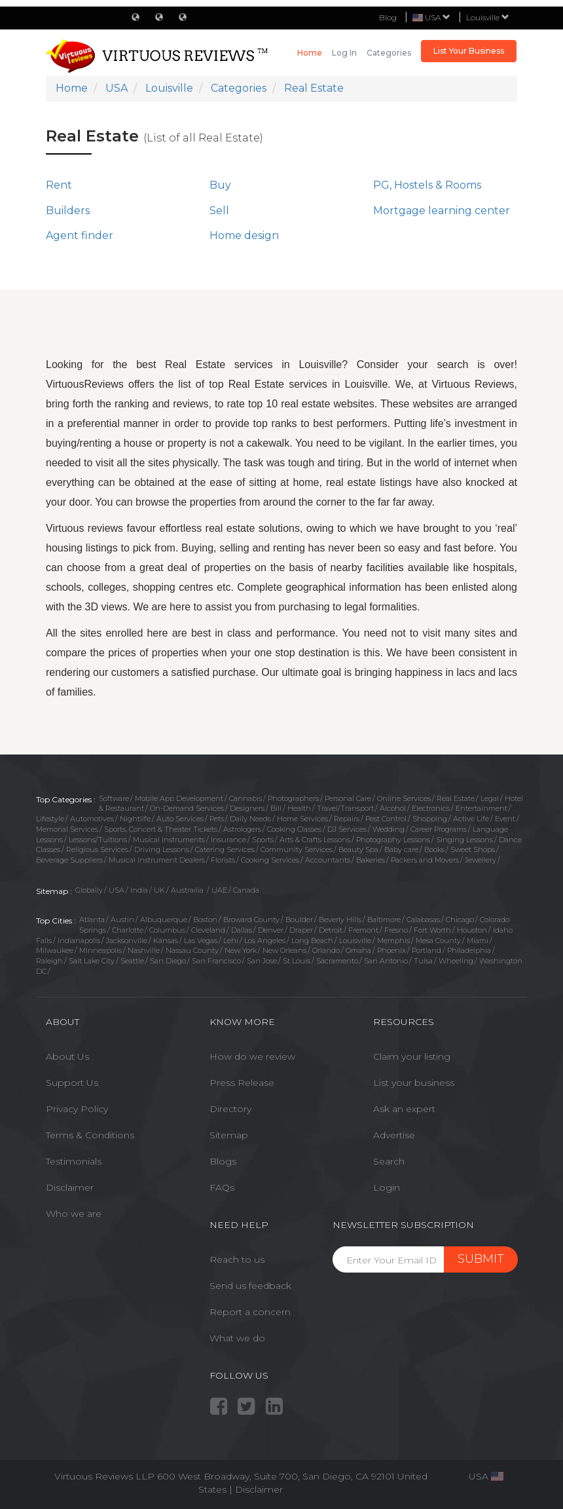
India (139, 890)
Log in (344, 53)
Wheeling (456, 960)
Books (434, 849)
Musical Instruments (169, 839)
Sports (263, 839)
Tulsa (423, 960)
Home (309, 53)
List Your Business (468, 51)
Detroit (330, 930)
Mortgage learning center (441, 210)
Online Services (404, 798)
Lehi (230, 940)
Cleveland (208, 930)
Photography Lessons (393, 839)
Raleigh (49, 960)
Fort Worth (432, 930)
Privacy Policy (77, 1109)
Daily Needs (250, 818)
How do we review (252, 1056)
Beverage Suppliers (69, 860)
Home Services (302, 818)
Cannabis (245, 798)
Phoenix (391, 950)
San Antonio (386, 960)
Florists (223, 860)
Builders (68, 210)
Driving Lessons (161, 849)
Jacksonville (126, 940)
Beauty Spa (358, 849)
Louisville (487, 17)
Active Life (471, 818)
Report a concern (250, 1312)
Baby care (401, 849)
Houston (472, 930)
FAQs (221, 1187)
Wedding (388, 829)
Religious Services (97, 849)
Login (386, 1187)
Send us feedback (250, 1286)
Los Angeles (264, 940)
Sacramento (337, 960)
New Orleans (284, 950)
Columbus (167, 930)
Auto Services (180, 818)
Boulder (299, 919)
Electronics (431, 808)
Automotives (92, 818)
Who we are (73, 1214)
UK (159, 890)
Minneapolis (100, 950)
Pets (216, 818)
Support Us (72, 1083)
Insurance (228, 839)
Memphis (393, 940)
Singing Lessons (464, 839)
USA (116, 890)
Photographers (293, 798)
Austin (122, 919)
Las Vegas (200, 940)
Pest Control (386, 818)
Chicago (460, 919)
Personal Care (348, 798)
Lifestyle (50, 818)
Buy (220, 185)
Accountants (327, 860)
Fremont (363, 930)
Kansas (165, 940)
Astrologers (242, 829)
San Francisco (216, 960)
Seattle (132, 960)
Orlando (326, 950)
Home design (244, 235)
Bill (276, 808)
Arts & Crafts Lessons (315, 839)
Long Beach (312, 940)
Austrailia (188, 890)
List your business (413, 1083)
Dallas (241, 930)
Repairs (346, 818)
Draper (301, 930)
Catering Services (225, 849)
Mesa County (438, 940)
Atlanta (92, 919)
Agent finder (79, 235)
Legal (490, 798)
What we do (237, 1338)
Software (114, 798)
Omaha (358, 950)
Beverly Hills (340, 919)
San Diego (168, 960)
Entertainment (481, 808)
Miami (477, 940)
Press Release (241, 1083)
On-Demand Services (187, 808)
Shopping (429, 818)
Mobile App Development (179, 798)
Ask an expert (404, 1109)
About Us (67, 1056)
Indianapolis (79, 940)
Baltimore (384, 919)
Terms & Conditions (90, 1135)
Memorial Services (67, 829)
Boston (205, 919)
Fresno (396, 930)
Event (505, 818)
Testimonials (73, 1161)
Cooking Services (270, 860)
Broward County (251, 919)
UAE (219, 890)
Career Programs (438, 829)
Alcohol (393, 808)
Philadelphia (469, 950)
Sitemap (228, 1135)
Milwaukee (54, 950)
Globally (89, 890)
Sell (219, 210)
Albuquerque (163, 919)
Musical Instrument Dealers (157, 860)
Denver (270, 930)
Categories (389, 53)
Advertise (394, 1135)
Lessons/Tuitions (98, 839)
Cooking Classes (294, 829)
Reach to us (236, 1259)
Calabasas (423, 919)
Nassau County (192, 950)
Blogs (222, 1161)
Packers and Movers (425, 860)
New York (241, 950)
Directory (230, 1109)
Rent (59, 185)
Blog (388, 17)
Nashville (144, 950)
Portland (426, 950)
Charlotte (127, 930)
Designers (247, 808)
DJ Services (347, 829)
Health (299, 808)
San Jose (262, 960)
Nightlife (135, 818)
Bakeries (370, 860)
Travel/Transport (345, 808)
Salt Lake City (92, 960)
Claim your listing (411, 1056)
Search (389, 1161)
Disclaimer (70, 1187)
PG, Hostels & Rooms (427, 185)
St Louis (296, 960)
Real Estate (456, 798)
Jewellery (480, 860)
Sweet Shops (472, 849)
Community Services (297, 849)
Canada (246, 890)
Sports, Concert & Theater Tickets (160, 829)
